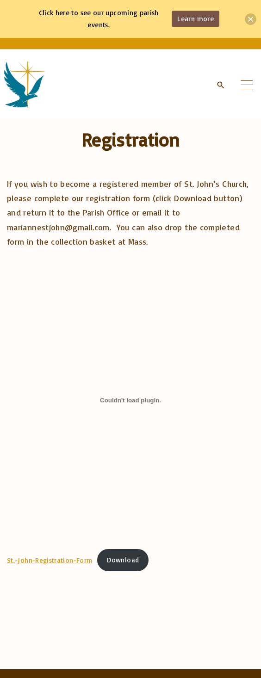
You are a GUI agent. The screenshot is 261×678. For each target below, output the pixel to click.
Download (123, 559)
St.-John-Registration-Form (49, 559)
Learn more (195, 18)
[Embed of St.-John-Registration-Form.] (130, 400)
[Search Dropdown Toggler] (220, 85)
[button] (250, 19)
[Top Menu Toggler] (246, 84)
